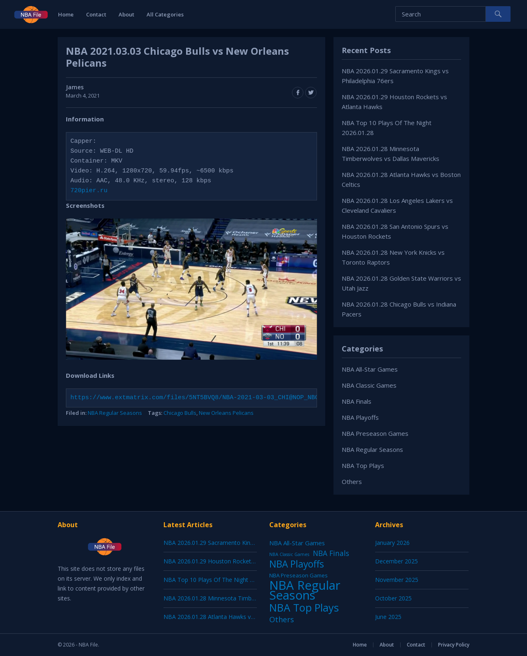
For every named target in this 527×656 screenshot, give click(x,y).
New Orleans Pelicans (226, 412)
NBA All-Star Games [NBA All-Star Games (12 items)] (297, 543)
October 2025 (393, 598)
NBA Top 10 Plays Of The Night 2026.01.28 (221, 580)
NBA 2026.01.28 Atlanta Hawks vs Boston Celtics (228, 617)
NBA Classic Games (369, 385)
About (126, 14)
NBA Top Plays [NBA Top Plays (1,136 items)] (304, 607)
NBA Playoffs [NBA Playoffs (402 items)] (296, 564)
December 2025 (396, 561)
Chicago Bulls (179, 412)
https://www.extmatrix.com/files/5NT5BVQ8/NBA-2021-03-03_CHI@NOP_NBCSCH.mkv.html (216, 398)
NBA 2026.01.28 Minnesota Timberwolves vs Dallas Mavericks (246, 598)
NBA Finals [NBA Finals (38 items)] (331, 553)
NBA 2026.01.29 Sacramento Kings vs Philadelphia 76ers (238, 543)
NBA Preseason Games (375, 433)
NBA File (88, 644)
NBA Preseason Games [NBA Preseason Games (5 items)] (298, 575)
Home (66, 14)
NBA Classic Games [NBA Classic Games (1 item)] (289, 554)
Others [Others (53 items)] (281, 619)
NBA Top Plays (363, 465)
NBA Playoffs (360, 417)
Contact (96, 14)
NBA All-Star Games (370, 369)
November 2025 (396, 580)
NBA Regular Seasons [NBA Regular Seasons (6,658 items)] (304, 590)
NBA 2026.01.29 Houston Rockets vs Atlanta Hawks (232, 561)
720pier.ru (88, 191)
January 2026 (392, 543)
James (75, 87)
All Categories (165, 14)
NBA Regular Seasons (115, 412)
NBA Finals (356, 401)
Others (352, 481)
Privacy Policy (453, 644)
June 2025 (388, 617)
